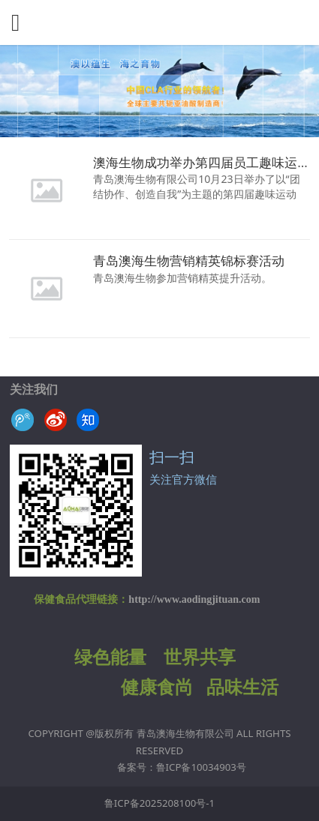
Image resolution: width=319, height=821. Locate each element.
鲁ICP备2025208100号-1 (159, 803)
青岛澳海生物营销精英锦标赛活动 (188, 260)
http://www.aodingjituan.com (194, 599)
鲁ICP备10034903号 (201, 767)
